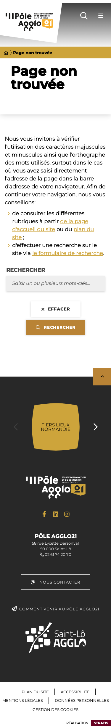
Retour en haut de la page (102, 376)
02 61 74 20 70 (58, 554)
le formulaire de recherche (67, 253)
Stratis (101, 723)
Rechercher (25, 270)
